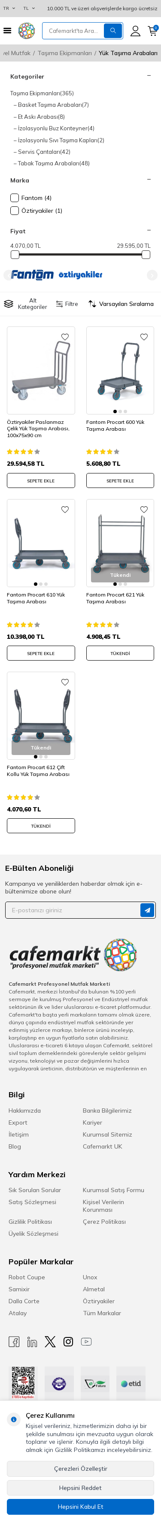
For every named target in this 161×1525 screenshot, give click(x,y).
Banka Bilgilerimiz (107, 1110)
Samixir (19, 1289)
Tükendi (120, 653)
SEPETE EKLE (41, 481)
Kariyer (92, 1122)
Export (18, 1122)
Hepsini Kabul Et (80, 1506)
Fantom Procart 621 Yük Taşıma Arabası (115, 598)
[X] (50, 1342)
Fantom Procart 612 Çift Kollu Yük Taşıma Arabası (38, 770)
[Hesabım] (135, 31)
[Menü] (7, 31)
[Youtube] (86, 1342)
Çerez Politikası (104, 1221)
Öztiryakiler (99, 1301)
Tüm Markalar (102, 1313)
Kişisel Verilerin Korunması (103, 1206)
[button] (8, 275)
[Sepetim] (153, 31)
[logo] (26, 30)
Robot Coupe (27, 1277)
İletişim (19, 1134)
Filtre (67, 303)
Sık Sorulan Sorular (35, 1190)
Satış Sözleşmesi (32, 1202)
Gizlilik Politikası (30, 1221)
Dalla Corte (24, 1301)
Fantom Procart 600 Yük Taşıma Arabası (115, 425)
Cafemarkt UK (102, 1146)
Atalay (18, 1313)
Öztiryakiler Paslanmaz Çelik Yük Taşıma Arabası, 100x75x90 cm (38, 428)
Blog (15, 1146)
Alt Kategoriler (25, 304)
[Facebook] (14, 1342)
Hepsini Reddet (80, 1488)
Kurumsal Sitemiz (107, 1134)
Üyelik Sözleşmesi (33, 1233)
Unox (90, 1277)
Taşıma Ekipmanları (64, 53)
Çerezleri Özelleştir (80, 1468)
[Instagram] (68, 1342)
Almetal (94, 1289)
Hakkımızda (25, 1110)
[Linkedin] (32, 1342)
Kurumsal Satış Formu (113, 1190)
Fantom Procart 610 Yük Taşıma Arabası (36, 598)
